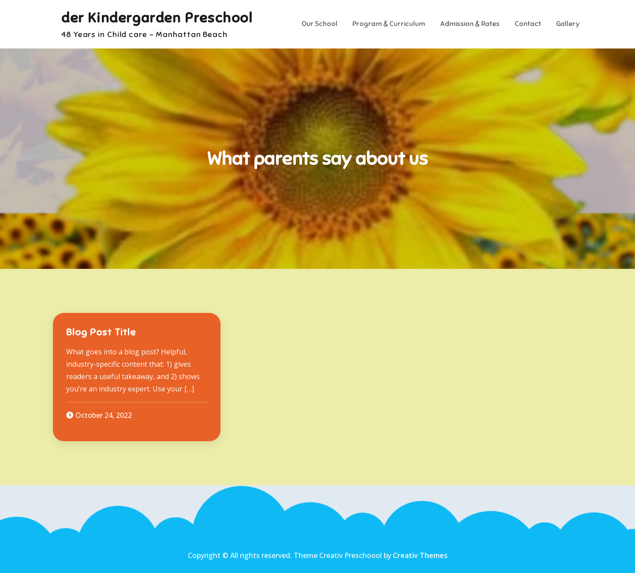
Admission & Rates (470, 23)
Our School (319, 23)
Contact (528, 23)
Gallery (568, 23)
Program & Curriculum (388, 23)
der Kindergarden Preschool (157, 17)
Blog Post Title (101, 332)
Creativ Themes (420, 555)
